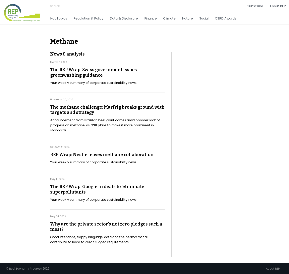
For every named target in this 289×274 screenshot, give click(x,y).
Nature (187, 18)
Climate (169, 18)
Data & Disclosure (124, 18)
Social (204, 18)
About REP (278, 6)
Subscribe (255, 6)
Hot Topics (58, 18)
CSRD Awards (225, 18)
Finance (150, 18)
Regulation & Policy (88, 18)
